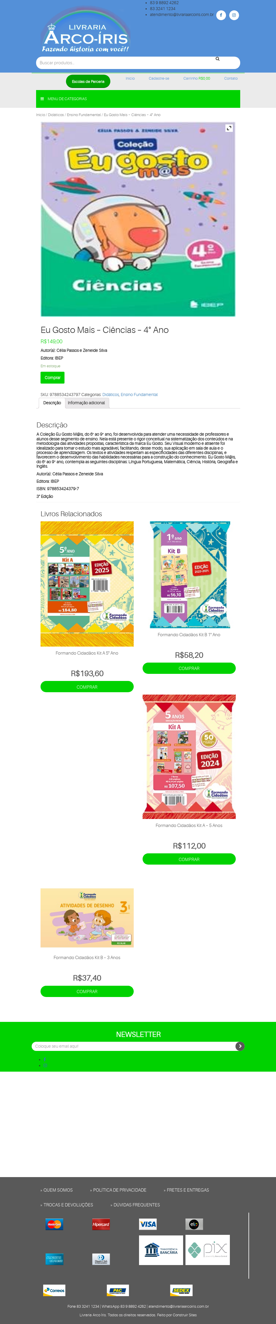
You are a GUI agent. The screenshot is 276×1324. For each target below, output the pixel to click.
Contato (231, 78)
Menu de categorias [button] (64, 99)
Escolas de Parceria (88, 81)
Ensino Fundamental (84, 115)
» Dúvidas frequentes (135, 1205)
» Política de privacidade (118, 1190)
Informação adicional (86, 402)
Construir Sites (185, 1315)
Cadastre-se (159, 78)
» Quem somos (56, 1190)
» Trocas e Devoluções (66, 1205)
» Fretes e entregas (186, 1190)
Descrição (52, 402)
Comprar (52, 377)
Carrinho (196, 78)
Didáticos (56, 115)
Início (130, 78)
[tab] (52, 403)
